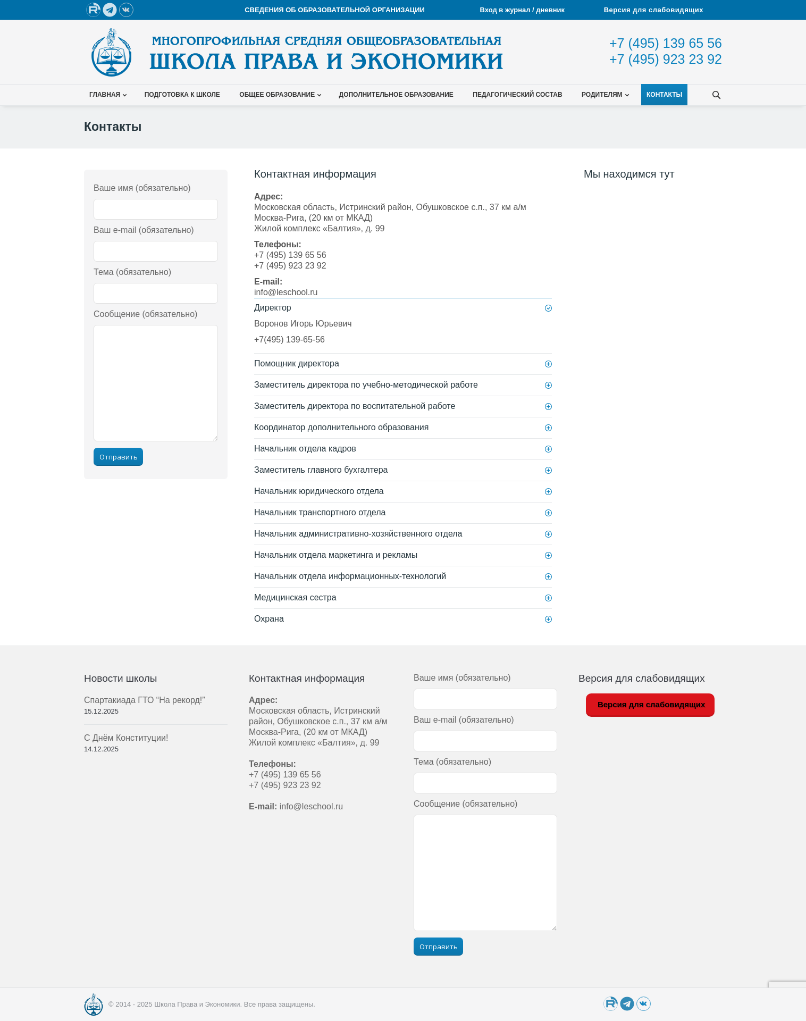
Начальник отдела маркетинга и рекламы (335, 554)
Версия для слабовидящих (653, 10)
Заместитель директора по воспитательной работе (354, 406)
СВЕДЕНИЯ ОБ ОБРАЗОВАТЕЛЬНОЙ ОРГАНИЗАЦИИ (335, 10)
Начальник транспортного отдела (319, 512)
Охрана (269, 618)
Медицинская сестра (295, 597)
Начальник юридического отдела (319, 491)
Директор (272, 307)
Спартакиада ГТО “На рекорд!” (144, 700)
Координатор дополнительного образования (341, 427)
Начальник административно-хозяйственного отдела (358, 533)
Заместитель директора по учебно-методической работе (366, 384)
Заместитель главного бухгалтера (321, 469)
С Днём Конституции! (126, 737)
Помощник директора (296, 363)
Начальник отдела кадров (305, 448)
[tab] (403, 308)
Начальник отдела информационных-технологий (350, 576)
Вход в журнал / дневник (523, 10)
